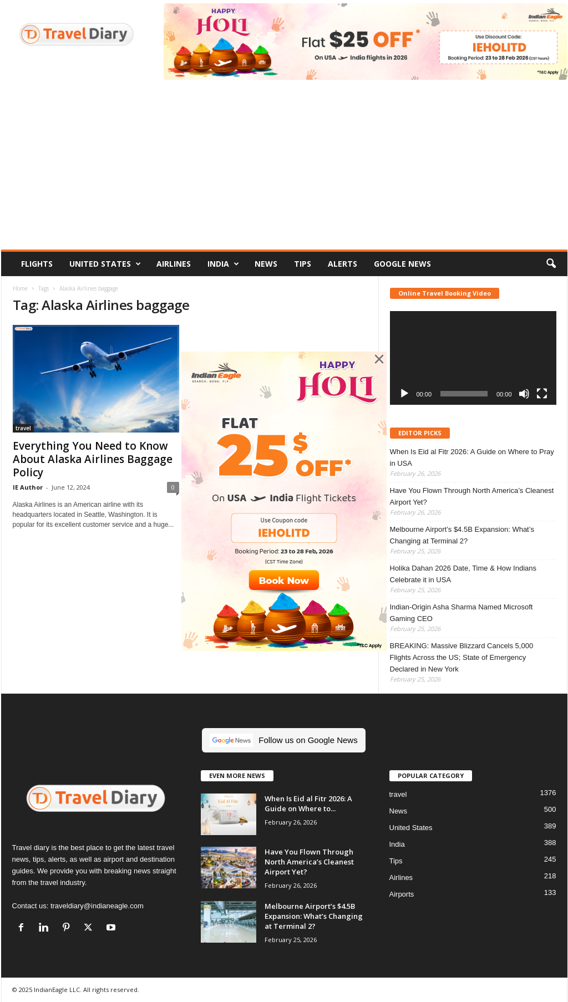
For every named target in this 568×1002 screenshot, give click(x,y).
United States (105, 264)
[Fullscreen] (541, 393)
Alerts (342, 263)
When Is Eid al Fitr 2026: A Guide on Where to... (308, 803)
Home (20, 288)
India (223, 264)
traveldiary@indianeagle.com (97, 906)
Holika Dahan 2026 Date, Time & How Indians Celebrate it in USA (463, 574)
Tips (302, 263)
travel (23, 428)
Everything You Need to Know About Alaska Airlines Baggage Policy (93, 459)
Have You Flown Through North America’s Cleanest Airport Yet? (472, 496)
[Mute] (524, 393)
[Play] (404, 393)
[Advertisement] (284, 166)
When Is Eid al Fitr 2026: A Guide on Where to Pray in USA (472, 457)
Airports (401, 894)
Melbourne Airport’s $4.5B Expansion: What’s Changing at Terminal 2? (462, 535)
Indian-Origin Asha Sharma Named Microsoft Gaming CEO (461, 613)
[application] (473, 358)
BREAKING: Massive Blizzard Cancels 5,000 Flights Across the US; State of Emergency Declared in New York (462, 657)
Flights (37, 263)
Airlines (173, 263)
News (266, 263)
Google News (402, 263)
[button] (551, 264)
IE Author (28, 487)
